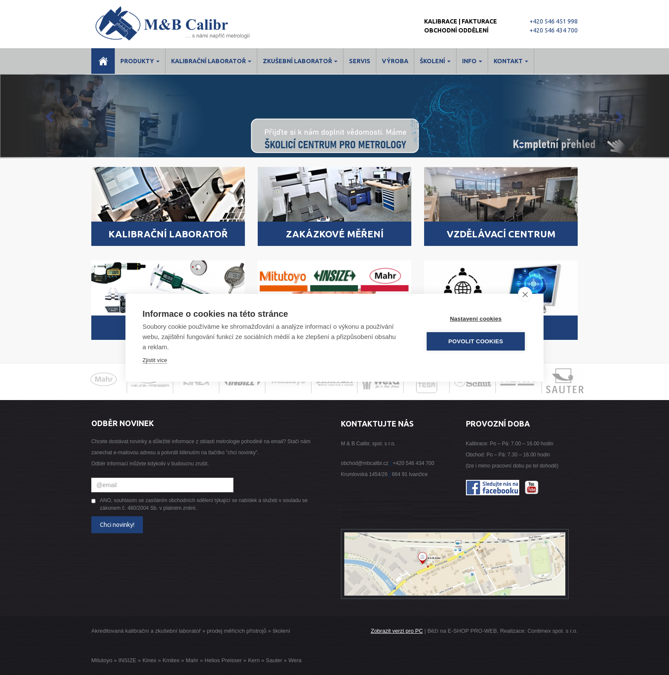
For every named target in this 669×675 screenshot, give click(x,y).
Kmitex (171, 660)
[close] (525, 294)
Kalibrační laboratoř (211, 61)
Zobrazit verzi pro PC (397, 631)
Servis (359, 61)
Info (472, 61)
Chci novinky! (117, 524)
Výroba (395, 61)
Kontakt (511, 61)
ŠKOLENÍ (435, 61)
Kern (253, 660)
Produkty (140, 61)
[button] (50, 116)
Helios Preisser (222, 660)
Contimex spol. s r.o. (552, 631)
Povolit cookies (475, 341)
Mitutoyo (101, 660)
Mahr (192, 660)
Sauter (274, 660)
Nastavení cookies (475, 319)
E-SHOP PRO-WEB (472, 631)
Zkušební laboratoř (300, 61)
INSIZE (127, 660)
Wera (295, 660)
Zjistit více (155, 360)
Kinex (150, 660)
